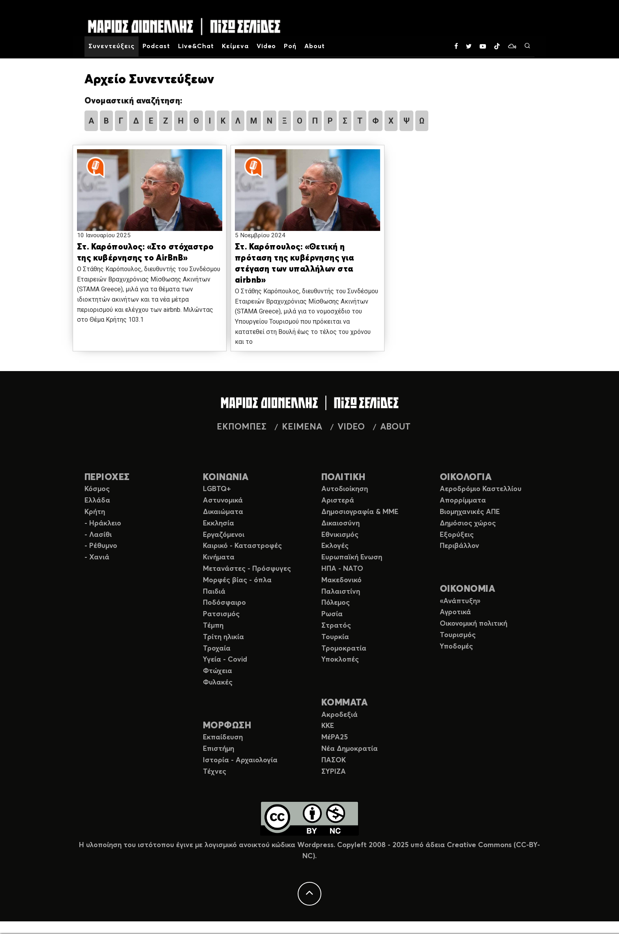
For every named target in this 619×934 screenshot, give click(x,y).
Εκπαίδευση (223, 737)
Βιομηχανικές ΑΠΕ (470, 512)
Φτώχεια (217, 671)
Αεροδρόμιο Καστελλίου (480, 489)
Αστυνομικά (223, 500)
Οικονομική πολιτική (473, 623)
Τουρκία (335, 637)
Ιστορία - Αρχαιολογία (240, 760)
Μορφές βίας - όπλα (237, 580)
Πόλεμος (335, 602)
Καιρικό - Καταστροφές (242, 546)
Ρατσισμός (221, 614)
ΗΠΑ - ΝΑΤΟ (342, 568)
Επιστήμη (218, 748)
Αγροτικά (455, 612)
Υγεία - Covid (225, 659)
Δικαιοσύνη (340, 523)
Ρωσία (332, 614)
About (314, 46)
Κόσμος (97, 489)
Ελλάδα (97, 500)
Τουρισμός (458, 635)
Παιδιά (214, 591)
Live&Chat (196, 46)
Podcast (157, 46)
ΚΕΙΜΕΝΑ (302, 427)
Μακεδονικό (341, 580)
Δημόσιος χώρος (468, 523)
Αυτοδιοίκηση (344, 489)
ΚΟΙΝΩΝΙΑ (226, 477)
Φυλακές (218, 682)
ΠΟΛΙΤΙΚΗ (343, 477)
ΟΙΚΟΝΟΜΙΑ (467, 589)
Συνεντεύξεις (111, 46)
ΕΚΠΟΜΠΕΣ (241, 427)
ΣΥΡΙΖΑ (333, 771)
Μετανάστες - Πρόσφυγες (247, 568)
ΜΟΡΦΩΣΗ (227, 725)
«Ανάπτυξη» (460, 601)
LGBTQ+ (217, 489)
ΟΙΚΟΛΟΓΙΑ (465, 477)
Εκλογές (335, 546)
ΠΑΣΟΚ (333, 760)
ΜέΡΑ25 (334, 737)
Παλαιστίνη (340, 591)
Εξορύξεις (457, 534)
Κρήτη (94, 512)
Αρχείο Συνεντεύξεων (149, 79)
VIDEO (351, 427)
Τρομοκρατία (343, 648)
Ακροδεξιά (339, 714)
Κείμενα (235, 46)
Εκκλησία (218, 523)
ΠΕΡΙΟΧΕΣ (107, 477)
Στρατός (336, 625)
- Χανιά (96, 557)
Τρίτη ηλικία (223, 637)
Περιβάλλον (459, 546)
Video (266, 46)
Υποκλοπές (340, 659)
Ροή (290, 46)
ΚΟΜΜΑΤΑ (344, 702)
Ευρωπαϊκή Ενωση (351, 557)
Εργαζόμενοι (223, 534)
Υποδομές (456, 646)
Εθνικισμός (339, 534)
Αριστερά (337, 500)
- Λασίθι (98, 534)
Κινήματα (218, 557)
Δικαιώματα (223, 512)
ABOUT (395, 427)
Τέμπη (213, 625)
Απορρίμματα (463, 500)
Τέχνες (214, 771)
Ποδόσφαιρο (224, 602)
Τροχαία (217, 648)
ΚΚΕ (327, 726)
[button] (149, 197)
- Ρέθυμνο (100, 546)
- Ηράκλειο (102, 523)
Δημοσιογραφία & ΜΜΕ (359, 512)
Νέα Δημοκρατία (349, 748)
